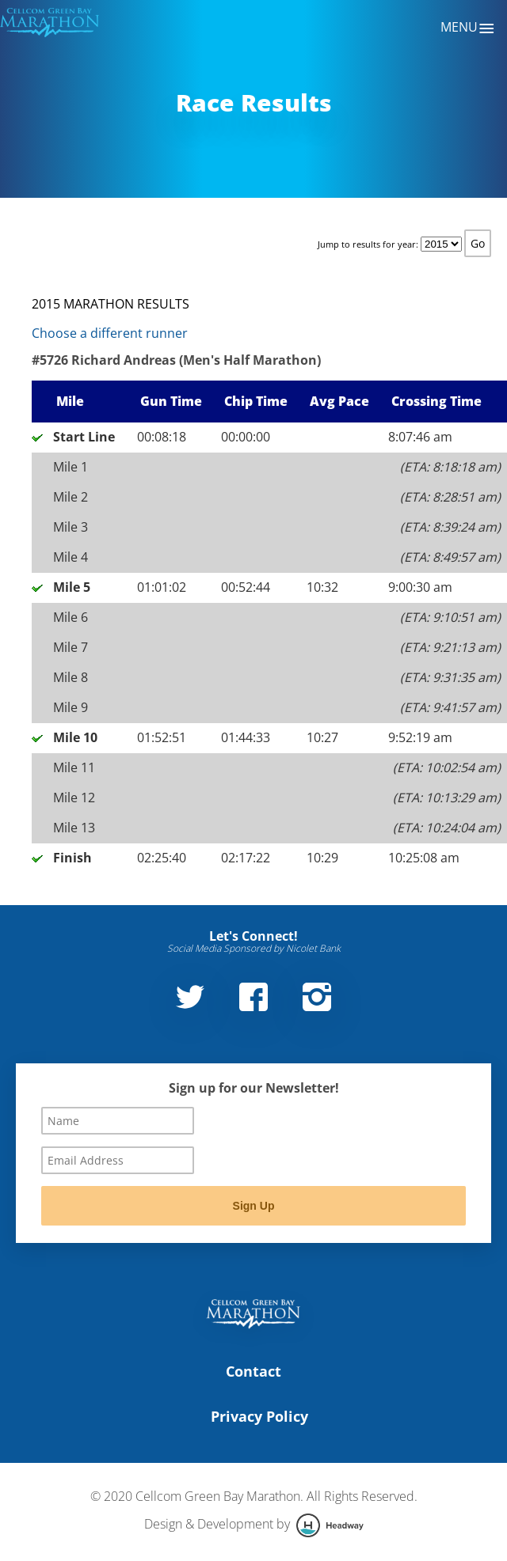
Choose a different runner (110, 333)
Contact (253, 1371)
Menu (467, 28)
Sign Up (254, 1205)
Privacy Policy (259, 1416)
